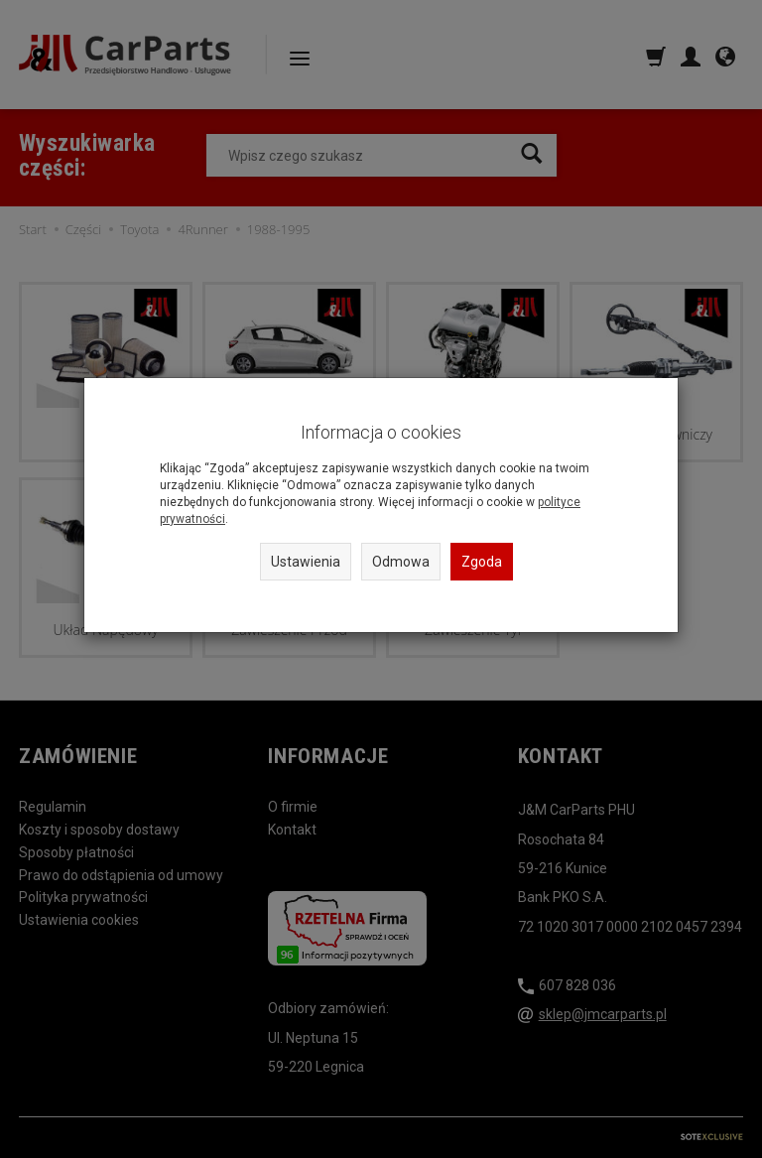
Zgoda (481, 562)
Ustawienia (305, 562)
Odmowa (401, 562)
